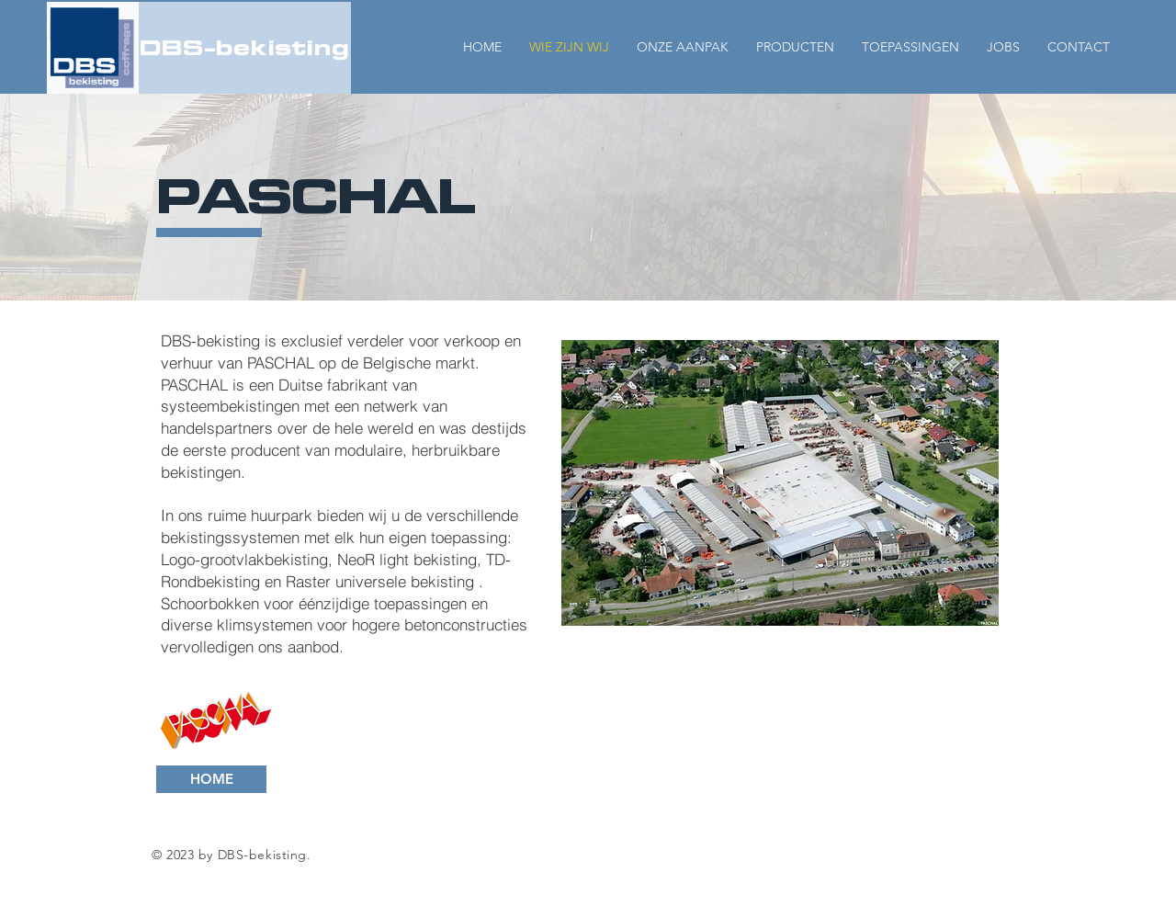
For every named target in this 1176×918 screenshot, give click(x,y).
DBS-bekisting (244, 47)
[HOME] (211, 779)
